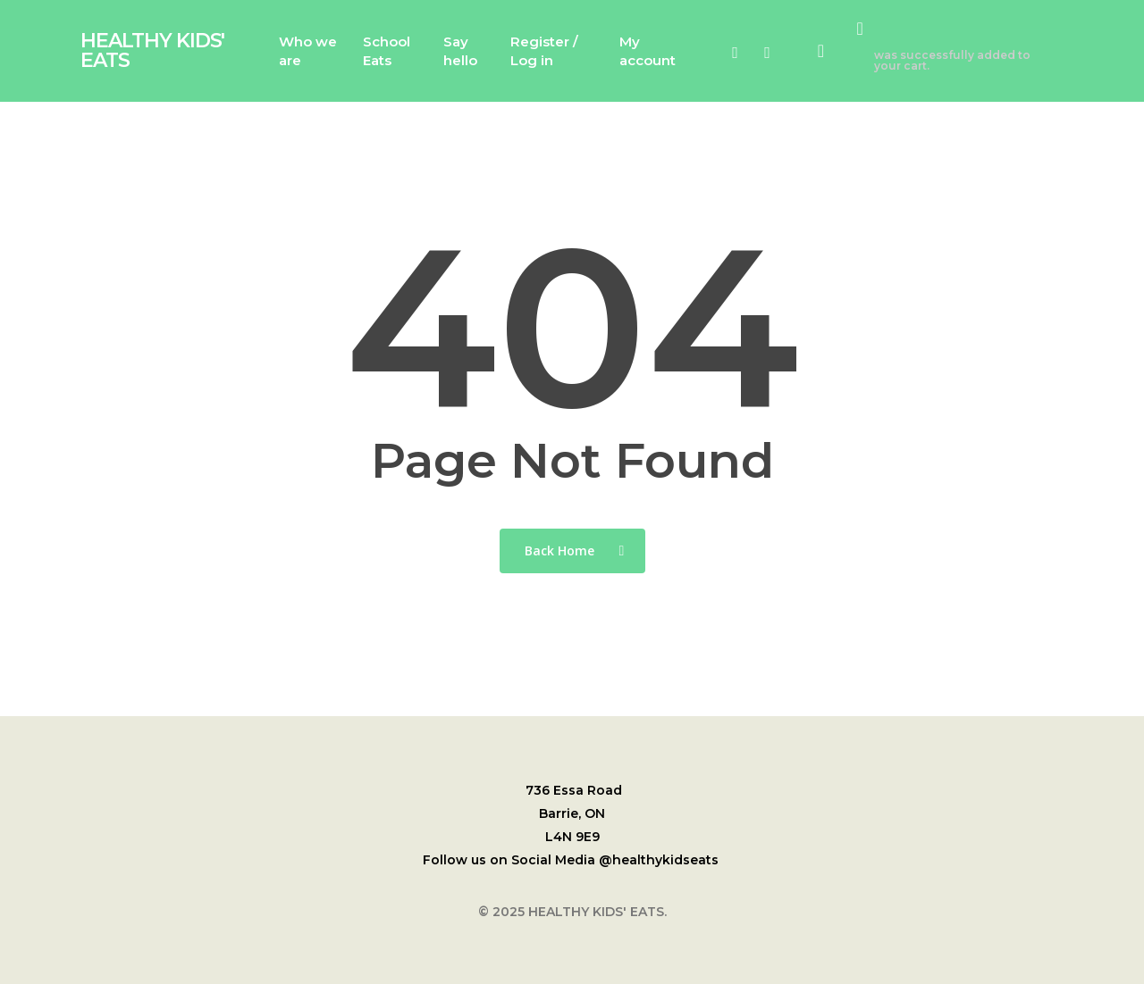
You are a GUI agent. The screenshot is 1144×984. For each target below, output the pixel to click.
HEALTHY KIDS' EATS (152, 51)
